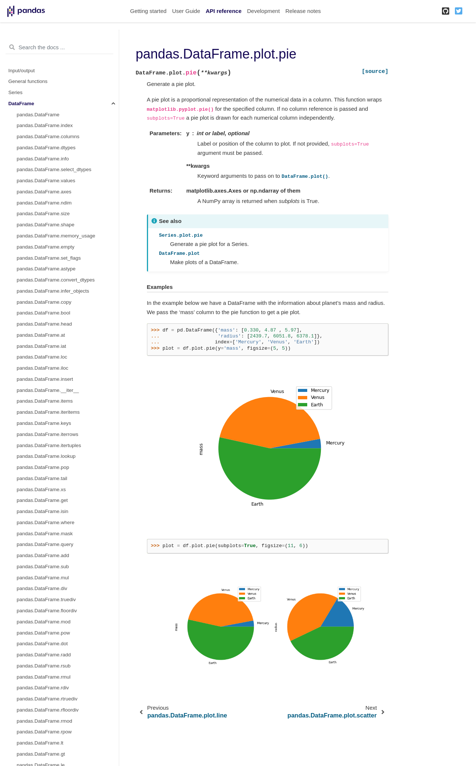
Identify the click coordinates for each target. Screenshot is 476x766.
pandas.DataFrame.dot (42, 643)
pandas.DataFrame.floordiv (47, 610)
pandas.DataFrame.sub (43, 566)
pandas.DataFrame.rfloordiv (47, 710)
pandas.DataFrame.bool (43, 313)
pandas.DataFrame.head (44, 324)
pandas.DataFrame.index (45, 125)
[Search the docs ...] (59, 47)
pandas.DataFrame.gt (41, 754)
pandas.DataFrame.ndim (44, 203)
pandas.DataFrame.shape (45, 224)
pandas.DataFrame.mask (45, 533)
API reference (224, 11)
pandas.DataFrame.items (45, 401)
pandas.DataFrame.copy (44, 302)
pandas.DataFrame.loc (42, 357)
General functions (28, 81)
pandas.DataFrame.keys (44, 423)
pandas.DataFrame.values (46, 180)
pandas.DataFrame (38, 114)
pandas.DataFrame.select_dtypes (54, 169)
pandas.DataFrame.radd (44, 654)
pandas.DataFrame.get (42, 500)
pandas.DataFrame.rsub (44, 666)
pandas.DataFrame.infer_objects (53, 291)
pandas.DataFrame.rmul (44, 677)
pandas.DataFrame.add (43, 555)
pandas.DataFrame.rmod (44, 721)
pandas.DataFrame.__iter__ (48, 390)
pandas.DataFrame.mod (44, 622)
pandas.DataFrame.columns (48, 136)
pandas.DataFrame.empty (45, 247)
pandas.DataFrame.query (45, 544)
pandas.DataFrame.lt (40, 743)
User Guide (186, 11)
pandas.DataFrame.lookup (46, 456)
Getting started (148, 11)
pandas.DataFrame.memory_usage (56, 236)
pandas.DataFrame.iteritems (48, 412)
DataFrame (21, 103)
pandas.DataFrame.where (45, 522)
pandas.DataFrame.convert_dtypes (56, 280)
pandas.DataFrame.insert (45, 379)
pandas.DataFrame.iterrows (47, 434)
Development (263, 11)
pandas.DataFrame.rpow (44, 732)
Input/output (22, 70)
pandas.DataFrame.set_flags (49, 258)
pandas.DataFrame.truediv (46, 599)
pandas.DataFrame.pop (43, 467)
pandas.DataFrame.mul (43, 577)
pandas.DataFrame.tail (42, 478)
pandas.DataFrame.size (43, 213)
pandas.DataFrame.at (41, 335)
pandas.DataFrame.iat (41, 346)
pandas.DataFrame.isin (42, 511)
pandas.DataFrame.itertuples (49, 445)
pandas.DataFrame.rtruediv (47, 699)
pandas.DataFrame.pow (43, 633)
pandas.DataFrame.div (42, 588)
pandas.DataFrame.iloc (42, 368)
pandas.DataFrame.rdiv (43, 687)
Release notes (303, 11)
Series (16, 92)
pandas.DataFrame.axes (44, 191)
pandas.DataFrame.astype (46, 269)
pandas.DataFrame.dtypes (46, 147)
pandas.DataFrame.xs (41, 489)
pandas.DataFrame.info (43, 158)
